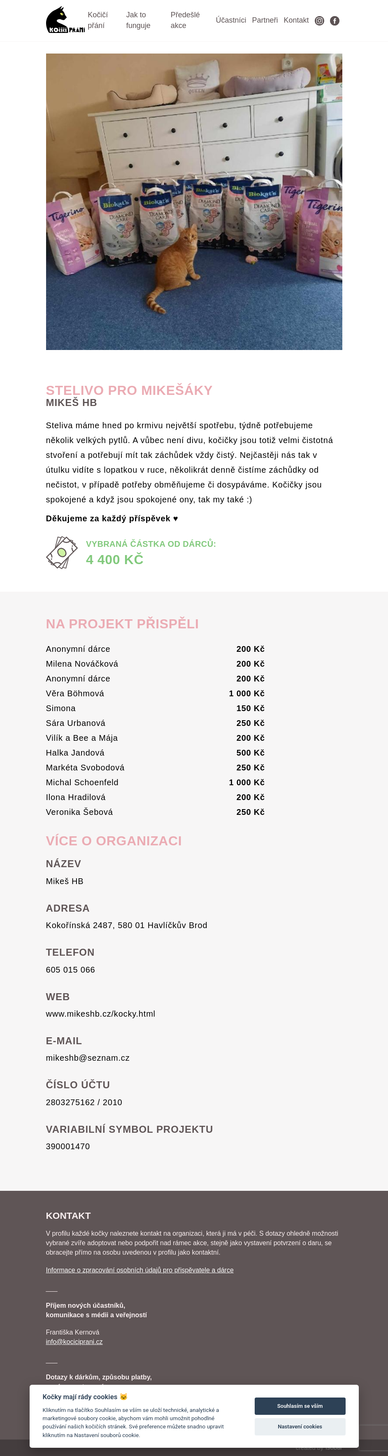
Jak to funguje (138, 20)
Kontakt (296, 20)
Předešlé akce (185, 20)
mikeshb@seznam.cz (88, 1057)
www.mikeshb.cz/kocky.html (101, 1013)
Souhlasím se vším (300, 1406)
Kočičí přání (98, 20)
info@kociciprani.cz (74, 1341)
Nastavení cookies (300, 1426)
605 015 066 (70, 969)
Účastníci (231, 20)
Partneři (265, 20)
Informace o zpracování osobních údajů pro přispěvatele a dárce (140, 1270)
